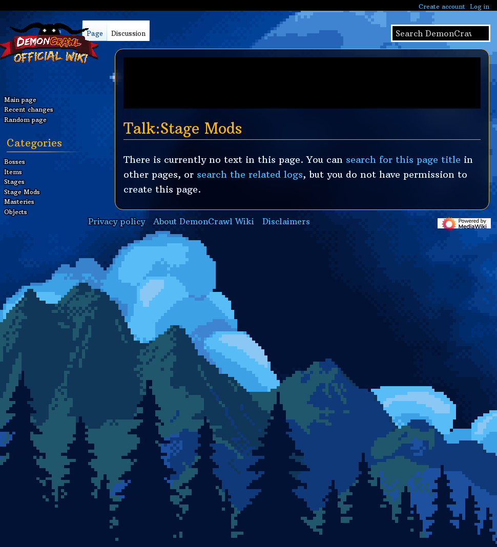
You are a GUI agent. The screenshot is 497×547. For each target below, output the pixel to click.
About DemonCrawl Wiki (203, 221)
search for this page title (403, 159)
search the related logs (250, 174)
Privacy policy (116, 221)
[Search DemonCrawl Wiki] (440, 33)
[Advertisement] (302, 83)
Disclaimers (286, 221)
